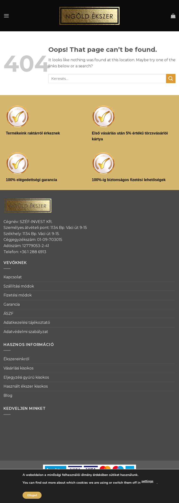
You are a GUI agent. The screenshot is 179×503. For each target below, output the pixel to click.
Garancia (12, 304)
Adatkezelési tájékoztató (27, 322)
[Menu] (6, 15)
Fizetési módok (18, 295)
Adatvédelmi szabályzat (26, 331)
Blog (8, 395)
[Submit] (170, 78)
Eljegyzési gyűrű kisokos (26, 377)
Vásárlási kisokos (18, 368)
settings (147, 481)
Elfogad (32, 495)
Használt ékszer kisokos (26, 386)
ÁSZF (8, 313)
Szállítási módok (19, 286)
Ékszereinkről (16, 359)
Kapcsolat (13, 277)
